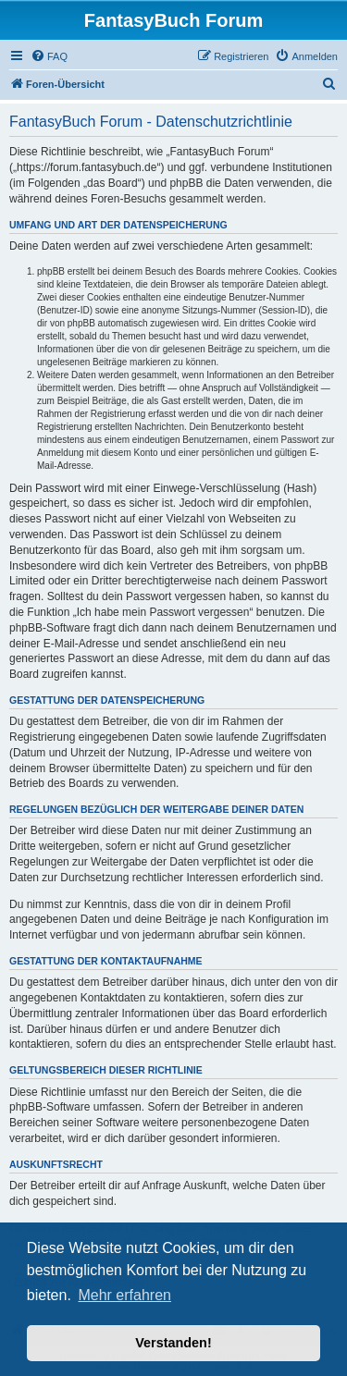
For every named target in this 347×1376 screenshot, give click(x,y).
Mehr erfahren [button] (124, 1295)
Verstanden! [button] (173, 1342)
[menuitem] (49, 56)
